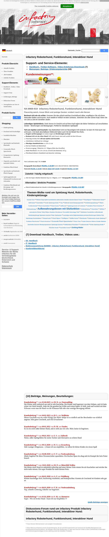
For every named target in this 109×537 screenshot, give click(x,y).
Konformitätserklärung (35, 248)
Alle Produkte (8, 74)
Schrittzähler (12, 239)
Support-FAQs (8, 93)
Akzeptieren (67, 6)
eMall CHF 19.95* (54, 169)
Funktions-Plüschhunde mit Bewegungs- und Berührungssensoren (12, 187)
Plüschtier (7, 139)
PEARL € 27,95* (72, 169)
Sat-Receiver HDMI (11, 235)
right (107, 97)
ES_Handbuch (32, 241)
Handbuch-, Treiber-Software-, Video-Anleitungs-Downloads (57, 67)
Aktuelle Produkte (9, 68)
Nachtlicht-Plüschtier (10, 135)
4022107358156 (63, 166)
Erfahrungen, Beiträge (10, 97)
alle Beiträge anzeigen (99, 502)
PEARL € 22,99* (78, 187)
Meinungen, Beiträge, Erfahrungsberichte (48, 69)
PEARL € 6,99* (77, 178)
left (26, 97)
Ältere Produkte (8, 71)
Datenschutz (85, 2)
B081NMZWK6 (73, 166)
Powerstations (9, 243)
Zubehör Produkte (9, 78)
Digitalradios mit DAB (13, 231)
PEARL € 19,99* (48, 166)
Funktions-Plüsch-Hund (11, 167)
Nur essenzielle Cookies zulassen (46, 6)
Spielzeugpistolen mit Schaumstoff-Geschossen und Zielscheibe (12, 179)
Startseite (71, 50)
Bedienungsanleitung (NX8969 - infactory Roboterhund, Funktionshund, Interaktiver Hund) (63, 246)
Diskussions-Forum (9, 100)
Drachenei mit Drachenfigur (12, 131)
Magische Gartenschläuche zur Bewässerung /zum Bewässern (13, 225)
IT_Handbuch (31, 243)
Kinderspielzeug (8, 127)
